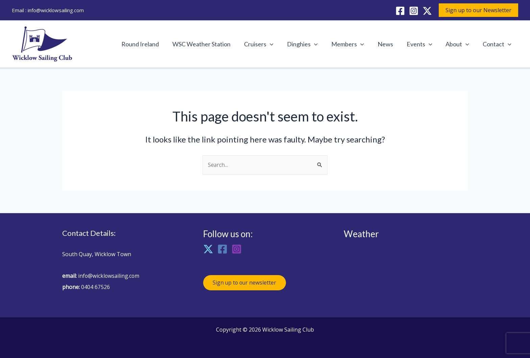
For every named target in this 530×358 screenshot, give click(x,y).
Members (353, 44)
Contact (497, 44)
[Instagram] (413, 11)
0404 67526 (95, 287)
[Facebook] (400, 11)
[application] (278, 44)
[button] (478, 10)
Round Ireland (151, 44)
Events (423, 44)
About (459, 44)
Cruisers (267, 44)
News (390, 44)
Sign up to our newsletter (245, 283)
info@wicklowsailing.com (56, 10)
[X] (427, 11)
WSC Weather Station (212, 44)
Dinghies (309, 44)
